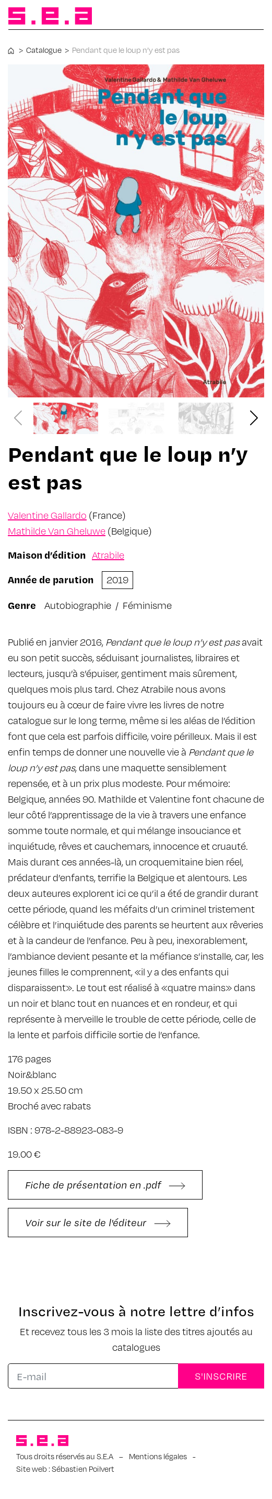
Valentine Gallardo (47, 514)
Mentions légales (158, 1456)
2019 (117, 579)
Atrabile (108, 554)
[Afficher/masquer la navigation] (247, 16)
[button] (254, 418)
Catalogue (44, 50)
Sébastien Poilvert (83, 1468)
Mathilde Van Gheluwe (56, 530)
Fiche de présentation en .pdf (105, 1184)
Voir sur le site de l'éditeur (98, 1222)
